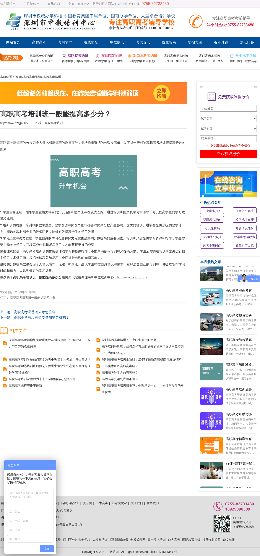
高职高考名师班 (209, 56)
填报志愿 (195, 42)
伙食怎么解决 (245, 211)
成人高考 (174, 539)
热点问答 (247, 42)
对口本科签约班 (145, 56)
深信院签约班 (111, 56)
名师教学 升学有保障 (75, 61)
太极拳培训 (100, 539)
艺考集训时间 (212, 245)
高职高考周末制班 (176, 56)
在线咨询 (54, 3)
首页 (18, 77)
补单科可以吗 (245, 245)
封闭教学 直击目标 (142, 61)
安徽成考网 (137, 539)
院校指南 (169, 42)
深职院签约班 (78, 56)
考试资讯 (143, 42)
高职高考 (39, 42)
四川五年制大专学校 (76, 539)
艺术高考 (102, 503)
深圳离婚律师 (119, 539)
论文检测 (229, 539)
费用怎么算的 (212, 219)
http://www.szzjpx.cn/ (132, 277)
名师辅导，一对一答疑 (210, 61)
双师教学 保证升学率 (109, 61)
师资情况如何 (245, 228)
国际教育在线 (191, 539)
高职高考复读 (63, 510)
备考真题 (221, 42)
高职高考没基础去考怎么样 (34, 312)
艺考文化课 (119, 503)
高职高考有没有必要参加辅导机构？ (41, 317)
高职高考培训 (52, 77)
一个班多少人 (212, 211)
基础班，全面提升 (42, 61)
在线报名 (91, 42)
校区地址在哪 (245, 219)
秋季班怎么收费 (244, 237)
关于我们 (137, 503)
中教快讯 (117, 42)
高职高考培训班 (11, 142)
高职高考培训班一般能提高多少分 (32, 297)
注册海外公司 (212, 539)
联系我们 (153, 503)
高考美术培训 (157, 539)
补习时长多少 (212, 237)
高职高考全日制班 (42, 56)
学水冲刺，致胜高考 (243, 61)
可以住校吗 (212, 228)
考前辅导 (65, 42)
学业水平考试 (246, 56)
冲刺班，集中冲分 (176, 61)
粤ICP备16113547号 (164, 552)
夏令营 (87, 503)
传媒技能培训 (70, 503)
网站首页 (13, 42)
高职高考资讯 (32, 77)
